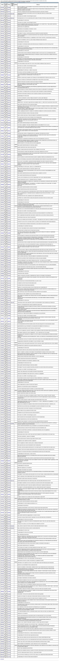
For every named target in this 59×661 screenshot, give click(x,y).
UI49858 (8, 89)
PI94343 (2, 31)
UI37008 (8, 228)
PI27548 (2, 386)
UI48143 (8, 97)
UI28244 (8, 343)
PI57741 (2, 242)
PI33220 (2, 358)
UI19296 (8, 503)
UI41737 (8, 173)
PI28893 (2, 384)
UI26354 (8, 380)
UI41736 (8, 170)
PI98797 (2, 18)
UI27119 (8, 369)
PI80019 (2, 110)
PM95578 (2, 637)
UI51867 (8, 65)
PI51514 (2, 266)
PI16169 (2, 530)
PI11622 (2, 575)
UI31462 (8, 291)
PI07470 (2, 630)
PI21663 (2, 476)
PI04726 (2, 645)
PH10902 (2, 7)
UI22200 (8, 432)
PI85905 (2, 77)
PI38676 (2, 354)
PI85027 (2, 67)
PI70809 (2, 138)
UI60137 (8, 15)
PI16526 (2, 523)
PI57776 (2, 244)
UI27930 (8, 356)
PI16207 (2, 507)
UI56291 (8, 37)
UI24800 (8, 395)
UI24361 (8, 401)
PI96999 (2, 37)
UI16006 (8, 575)
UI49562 (8, 91)
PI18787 (2, 503)
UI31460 (8, 293)
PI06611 (2, 635)
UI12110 (8, 654)
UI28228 (8, 345)
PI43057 (2, 306)
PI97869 (2, 28)
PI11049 (2, 560)
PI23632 (2, 442)
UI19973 (8, 491)
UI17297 (8, 534)
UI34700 (8, 260)
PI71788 (2, 154)
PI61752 (2, 193)
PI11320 (2, 564)
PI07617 (2, 615)
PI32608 (2, 382)
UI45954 (8, 122)
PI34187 (2, 373)
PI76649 (2, 113)
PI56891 (2, 202)
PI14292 (2, 558)
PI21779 (2, 469)
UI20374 (8, 480)
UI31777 (8, 289)
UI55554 (8, 50)
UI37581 (8, 219)
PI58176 (2, 230)
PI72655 (2, 145)
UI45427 (8, 127)
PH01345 (2, 20)
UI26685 (8, 371)
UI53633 (8, 57)
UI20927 (8, 455)
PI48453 (2, 264)
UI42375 (8, 163)
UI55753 (8, 46)
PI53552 (2, 246)
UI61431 (8, 11)
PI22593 (2, 445)
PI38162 (2, 339)
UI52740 (8, 63)
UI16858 (8, 549)
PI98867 (2, 26)
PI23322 (2, 455)
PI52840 (2, 256)
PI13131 (2, 549)
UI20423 (8, 469)
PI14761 (2, 519)
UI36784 (8, 230)
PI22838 (2, 460)
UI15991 (8, 577)
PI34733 (2, 321)
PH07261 (12, 18)
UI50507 (8, 77)
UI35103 (8, 253)
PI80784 (2, 106)
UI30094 (8, 304)
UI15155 (8, 600)
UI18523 (8, 512)
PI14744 (2, 525)
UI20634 (8, 467)
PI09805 (2, 596)
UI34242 (8, 264)
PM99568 (2, 652)
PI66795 (2, 149)
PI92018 (2, 54)
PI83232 (2, 81)
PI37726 (2, 328)
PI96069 (2, 41)
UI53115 (8, 59)
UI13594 (8, 637)
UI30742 (8, 300)
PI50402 (2, 275)
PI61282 (2, 195)
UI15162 (8, 598)
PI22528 (2, 421)
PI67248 (2, 179)
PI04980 (2, 641)
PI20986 (2, 408)
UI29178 (8, 321)
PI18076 (2, 515)
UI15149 (8, 596)
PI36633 (2, 336)
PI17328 (2, 501)
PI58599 (2, 232)
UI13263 (8, 645)
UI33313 (8, 273)
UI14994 (8, 609)
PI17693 (2, 429)
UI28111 (8, 347)
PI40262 (2, 334)
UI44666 (8, 133)
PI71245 (2, 159)
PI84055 (2, 87)
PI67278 (2, 170)
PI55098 (2, 223)
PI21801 (2, 458)
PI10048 (2, 611)
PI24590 (2, 436)
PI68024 (2, 163)
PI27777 (2, 419)
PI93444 (2, 35)
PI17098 (2, 521)
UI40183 (8, 181)
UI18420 (8, 517)
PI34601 (2, 371)
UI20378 (8, 474)
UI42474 (8, 161)
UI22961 (8, 416)
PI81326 (2, 95)
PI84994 (2, 72)
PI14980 (2, 536)
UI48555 (8, 95)
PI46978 (2, 253)
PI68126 (2, 173)
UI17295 (8, 532)
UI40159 (8, 184)
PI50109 (2, 258)
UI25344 (8, 386)
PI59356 (2, 208)
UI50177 (8, 81)
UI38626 (8, 204)
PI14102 (2, 545)
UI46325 (8, 117)
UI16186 (8, 569)
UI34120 (8, 266)
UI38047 (8, 215)
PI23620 (2, 453)
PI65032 (2, 177)
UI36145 (8, 244)
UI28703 (8, 326)
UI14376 (8, 622)
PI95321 (2, 50)
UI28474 (8, 339)
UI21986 (8, 438)
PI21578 (2, 416)
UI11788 (8, 656)
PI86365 (2, 59)
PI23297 (2, 410)
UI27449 (8, 362)
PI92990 (2, 48)
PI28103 (2, 395)
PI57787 (2, 204)
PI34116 (2, 343)
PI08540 (2, 609)
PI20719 (2, 438)
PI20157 (2, 449)
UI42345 (8, 166)
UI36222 (8, 237)
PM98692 (2, 643)
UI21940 (8, 440)
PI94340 (2, 46)
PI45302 (2, 304)
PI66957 (2, 130)
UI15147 (8, 602)
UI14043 (8, 632)
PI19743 (2, 487)
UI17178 (8, 545)
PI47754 (2, 280)
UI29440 (8, 311)
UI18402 (8, 519)
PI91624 (2, 52)
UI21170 (8, 453)
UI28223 (8, 341)
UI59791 (8, 20)
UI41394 (8, 175)
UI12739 (8, 650)
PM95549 (2, 656)
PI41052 (2, 330)
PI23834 (2, 432)
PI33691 (2, 347)
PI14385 (2, 543)
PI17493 (2, 512)
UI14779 (8, 611)
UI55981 (8, 41)
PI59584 (2, 219)
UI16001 (8, 573)
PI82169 (2, 93)
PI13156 (2, 427)
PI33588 (2, 380)
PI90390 (2, 63)
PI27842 (2, 412)
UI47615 (8, 108)
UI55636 (8, 48)
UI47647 (8, 106)
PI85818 (2, 89)
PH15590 (12, 13)
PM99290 (2, 650)
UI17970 (8, 525)
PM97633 (2, 639)
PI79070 (2, 117)
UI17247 (8, 536)
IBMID (20, 1)
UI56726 (8, 26)
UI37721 (8, 217)
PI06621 (2, 628)
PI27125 (2, 423)
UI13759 (8, 635)
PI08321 (2, 613)
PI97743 (2, 33)
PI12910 (2, 567)
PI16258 (2, 489)
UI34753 (8, 258)
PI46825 (2, 293)
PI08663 (2, 600)
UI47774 (8, 102)
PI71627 (2, 140)
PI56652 (2, 235)
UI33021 (8, 278)
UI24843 (8, 393)
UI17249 (8, 538)
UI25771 (8, 384)
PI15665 (2, 528)
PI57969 (2, 215)
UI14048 (8, 626)
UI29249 (8, 318)
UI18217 (8, 523)
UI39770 (8, 189)
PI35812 (2, 349)
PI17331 (2, 517)
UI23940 (8, 408)
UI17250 (8, 543)
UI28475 (8, 336)
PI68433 (2, 161)
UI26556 (8, 373)
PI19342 (2, 505)
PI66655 (2, 168)
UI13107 (8, 648)
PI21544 (2, 440)
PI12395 (2, 554)
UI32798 (8, 280)
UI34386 (8, 262)
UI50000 (8, 84)
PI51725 (2, 251)
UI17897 (8, 530)
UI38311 (8, 210)
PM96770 (2, 648)
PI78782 (2, 102)
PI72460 (2, 151)
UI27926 (8, 358)
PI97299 (2, 24)
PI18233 (2, 494)
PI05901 (2, 626)
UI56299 (8, 39)
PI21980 (2, 474)
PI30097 (2, 399)
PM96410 (2, 582)
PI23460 (2, 406)
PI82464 (2, 91)
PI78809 (2, 100)
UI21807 (8, 445)
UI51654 (8, 72)
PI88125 (2, 61)
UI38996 (8, 202)
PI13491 (2, 541)
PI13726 (2, 562)
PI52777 (2, 262)
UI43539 (8, 154)
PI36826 (2, 360)
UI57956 (8, 24)
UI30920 (8, 298)
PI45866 (2, 273)
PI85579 (2, 79)
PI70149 (2, 166)
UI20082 (8, 487)
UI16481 (8, 562)
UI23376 (8, 412)
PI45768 (2, 287)
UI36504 (8, 235)
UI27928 (8, 354)
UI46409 (8, 115)
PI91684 (2, 57)
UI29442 (8, 313)
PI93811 (2, 44)
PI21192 (2, 467)
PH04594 (2, 11)
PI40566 (2, 356)
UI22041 (8, 434)
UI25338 (8, 388)
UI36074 (8, 246)
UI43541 (8, 156)
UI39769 (8, 193)
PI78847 (2, 108)
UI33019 (8, 275)
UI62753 (8, 9)
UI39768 (8, 191)
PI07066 (2, 617)
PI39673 (2, 318)
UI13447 (8, 641)
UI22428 (8, 427)
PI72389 (2, 120)
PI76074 (2, 104)
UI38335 (8, 208)
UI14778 (8, 613)
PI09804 (2, 556)
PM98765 (2, 624)
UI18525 (8, 509)
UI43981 (8, 140)
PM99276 (2, 654)
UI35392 (8, 251)
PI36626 (2, 362)
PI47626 (2, 285)
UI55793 (8, 44)
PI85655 (2, 84)
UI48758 (8, 93)
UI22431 (8, 425)
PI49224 (2, 239)
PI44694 (2, 298)
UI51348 (8, 74)
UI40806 (8, 179)
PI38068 (2, 311)
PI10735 (2, 584)
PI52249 (2, 260)
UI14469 (8, 615)
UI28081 (8, 349)
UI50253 (8, 79)
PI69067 (2, 175)
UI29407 (8, 315)
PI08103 (2, 598)
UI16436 (8, 564)
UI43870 (8, 145)
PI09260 (2, 602)
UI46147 (8, 120)
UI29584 (8, 306)
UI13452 (8, 639)
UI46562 (8, 113)
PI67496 (2, 127)
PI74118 (2, 124)
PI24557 (2, 447)
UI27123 (8, 367)
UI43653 (8, 151)
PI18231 (2, 491)
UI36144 (8, 242)
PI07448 (2, 571)
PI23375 (2, 434)
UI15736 (8, 584)
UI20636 (8, 465)
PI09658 (2, 547)
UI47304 (8, 110)
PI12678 (2, 569)
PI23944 (2, 425)
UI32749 (8, 285)
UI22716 (8, 421)
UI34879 (8, 256)
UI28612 (8, 330)
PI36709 (2, 332)
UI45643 (8, 124)
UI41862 (8, 168)
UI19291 (8, 501)
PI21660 (2, 478)
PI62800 (2, 184)
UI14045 (8, 624)
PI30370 (2, 323)
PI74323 (2, 122)
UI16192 (8, 571)
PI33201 (2, 341)
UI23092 (8, 414)
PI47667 (2, 271)
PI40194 (2, 300)
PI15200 (2, 538)
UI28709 (8, 328)
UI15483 (8, 586)
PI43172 (2, 289)
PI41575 (2, 313)
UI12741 (8, 643)
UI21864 (8, 442)
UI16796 (8, 556)
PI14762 (2, 532)
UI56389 (8, 28)
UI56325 (8, 31)
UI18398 (8, 521)
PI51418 (2, 189)
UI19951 (8, 496)
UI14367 (8, 617)
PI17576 (2, 480)
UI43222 (8, 159)
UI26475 (8, 375)
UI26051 (8, 382)
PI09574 (2, 604)
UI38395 (8, 206)
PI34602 (2, 345)
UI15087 (8, 604)
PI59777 (2, 221)
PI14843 (2, 534)
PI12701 (2, 551)
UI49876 (8, 87)
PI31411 (2, 393)
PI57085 (2, 228)
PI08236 (2, 591)
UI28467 (8, 334)
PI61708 (2, 191)
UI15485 (8, 588)
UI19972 (8, 489)
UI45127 (8, 130)
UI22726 (8, 423)
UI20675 (8, 460)
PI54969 (2, 249)
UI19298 (8, 505)
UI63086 (8, 7)
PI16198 (2, 509)
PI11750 (2, 588)
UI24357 (8, 406)
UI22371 (8, 429)
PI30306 (2, 401)
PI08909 (2, 622)
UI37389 (8, 223)
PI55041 (2, 217)
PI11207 (2, 577)
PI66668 (2, 181)
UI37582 (8, 221)
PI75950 (2, 115)
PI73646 (2, 147)
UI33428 (8, 271)
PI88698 (2, 74)
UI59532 (8, 22)
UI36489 (8, 232)
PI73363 (2, 156)
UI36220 (8, 239)
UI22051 (8, 436)
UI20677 (8, 458)
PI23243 (2, 451)
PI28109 (2, 397)
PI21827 (2, 482)
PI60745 (2, 206)
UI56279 (8, 35)
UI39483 (8, 197)
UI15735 (8, 582)
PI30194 (2, 388)
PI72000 (2, 133)
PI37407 (2, 367)
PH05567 (2, 13)
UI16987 (8, 547)
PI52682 (2, 237)
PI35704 (2, 326)
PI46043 (2, 291)
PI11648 (2, 586)
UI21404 (8, 449)
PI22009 (2, 465)
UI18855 (8, 507)
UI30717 (8, 302)
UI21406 (8, 451)
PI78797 (2, 97)
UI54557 (8, 52)
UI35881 (8, 249)
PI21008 (2, 496)
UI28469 (8, 332)
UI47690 (8, 104)
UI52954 (8, 61)
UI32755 (8, 287)
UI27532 (8, 360)
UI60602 (8, 13)
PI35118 (2, 302)
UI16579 (8, 560)
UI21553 (8, 447)
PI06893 (2, 632)
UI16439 (8, 567)
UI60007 (8, 18)
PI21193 (2, 463)
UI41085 (8, 177)
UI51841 (8, 67)
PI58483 (2, 197)
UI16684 (8, 558)
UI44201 (8, 138)
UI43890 (8, 149)
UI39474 (8, 195)
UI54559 (8, 54)
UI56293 (8, 33)
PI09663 (2, 573)
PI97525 (2, 39)
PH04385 (2, 9)
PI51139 (2, 278)
